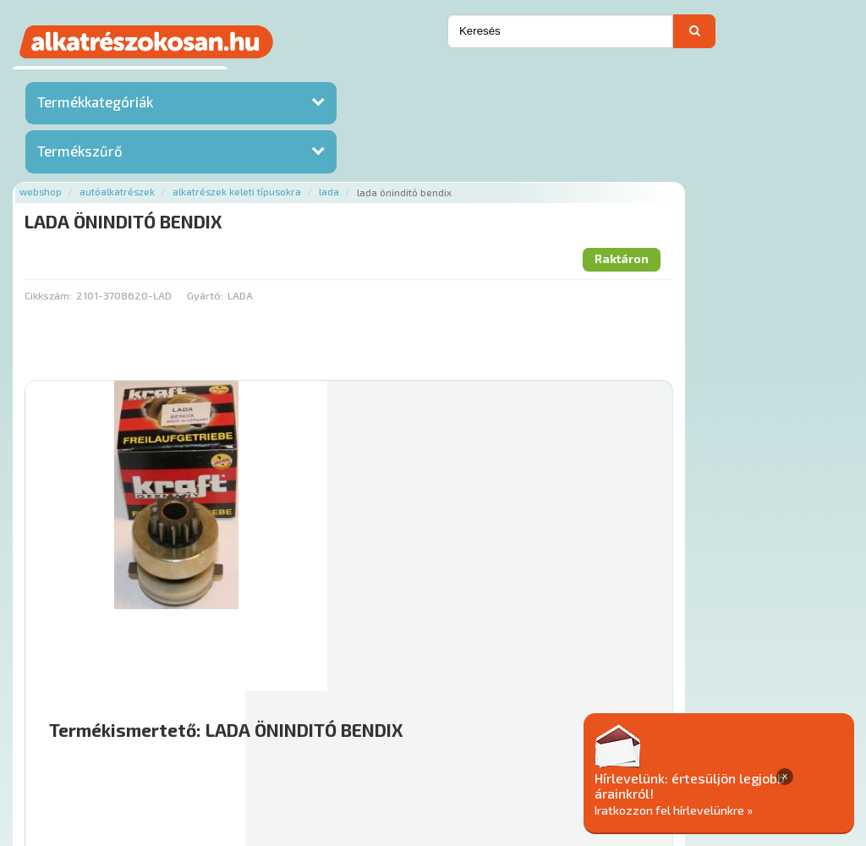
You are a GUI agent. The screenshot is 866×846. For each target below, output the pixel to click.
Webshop (251, 78)
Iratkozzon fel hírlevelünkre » (736, 809)
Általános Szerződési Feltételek (638, 726)
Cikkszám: (258, 182)
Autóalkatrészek (327, 78)
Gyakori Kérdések (488, 726)
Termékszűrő (80, 154)
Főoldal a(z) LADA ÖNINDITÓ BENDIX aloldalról (356, 672)
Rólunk (255, 726)
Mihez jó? (495, 576)
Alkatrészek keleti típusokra (447, 78)
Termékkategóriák (95, 105)
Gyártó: (415, 182)
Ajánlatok (196, 726)
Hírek (301, 726)
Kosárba (781, 624)
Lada (539, 78)
